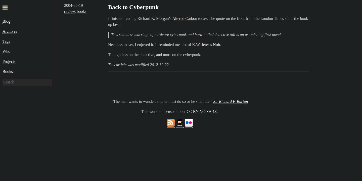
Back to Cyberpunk (133, 7)
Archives (10, 31)
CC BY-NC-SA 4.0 (202, 111)
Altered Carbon (184, 18)
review (69, 11)
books (81, 11)
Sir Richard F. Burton (230, 101)
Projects (9, 61)
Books (8, 71)
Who (6, 51)
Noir (216, 44)
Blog (6, 21)
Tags (6, 41)
